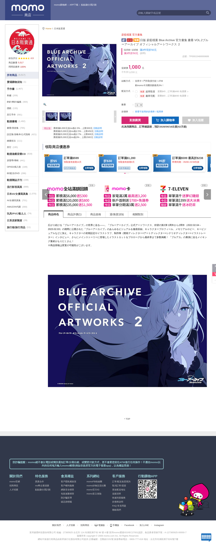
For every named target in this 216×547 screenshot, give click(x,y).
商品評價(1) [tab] (75, 214)
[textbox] (171, 12)
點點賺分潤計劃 (89, 5)
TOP (128, 419)
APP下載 (74, 5)
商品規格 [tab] (95, 214)
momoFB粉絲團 (94, 481)
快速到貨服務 (118, 497)
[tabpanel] (127, 321)
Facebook (129, 525)
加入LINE (144, 525)
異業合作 (39, 481)
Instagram (159, 525)
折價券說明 (117, 502)
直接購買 (135, 120)
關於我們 (56, 525)
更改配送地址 (118, 489)
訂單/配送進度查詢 (121, 481)
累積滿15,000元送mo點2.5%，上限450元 (73, 131)
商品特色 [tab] (53, 214)
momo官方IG (93, 489)
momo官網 (14, 481)
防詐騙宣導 (66, 497)
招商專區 (13, 485)
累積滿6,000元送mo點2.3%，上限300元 (72, 128)
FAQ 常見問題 (119, 506)
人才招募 (13, 489)
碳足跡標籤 (66, 502)
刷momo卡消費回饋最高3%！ (149, 85)
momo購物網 (60, 5)
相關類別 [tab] (137, 214)
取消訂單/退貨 (119, 485)
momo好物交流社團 (96, 485)
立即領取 (89, 168)
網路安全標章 (67, 489)
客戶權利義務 (67, 485)
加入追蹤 (196, 120)
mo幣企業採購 (42, 485)
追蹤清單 (116, 493)
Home (48, 28)
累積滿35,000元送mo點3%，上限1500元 (73, 137)
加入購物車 (165, 120)
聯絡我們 (116, 510)
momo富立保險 (94, 493)
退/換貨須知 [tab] (117, 214)
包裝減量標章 (67, 493)
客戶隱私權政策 (68, 481)
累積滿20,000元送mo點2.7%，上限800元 (73, 134)
